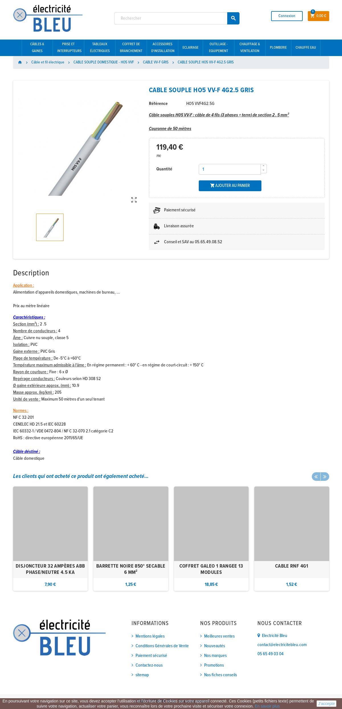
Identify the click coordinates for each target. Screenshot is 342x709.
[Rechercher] (176, 18)
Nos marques (215, 656)
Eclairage (190, 47)
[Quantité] (230, 169)
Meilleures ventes (219, 636)
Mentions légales (150, 636)
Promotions (214, 665)
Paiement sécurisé (151, 656)
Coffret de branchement (131, 47)
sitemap (142, 675)
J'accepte (326, 703)
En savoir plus (267, 706)
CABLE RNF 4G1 (291, 566)
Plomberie (278, 47)
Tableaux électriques (100, 47)
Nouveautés (214, 646)
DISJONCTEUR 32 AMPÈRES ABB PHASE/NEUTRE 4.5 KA (50, 569)
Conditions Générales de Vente (162, 646)
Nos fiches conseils (220, 675)
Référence (158, 104)
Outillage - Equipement (218, 47)
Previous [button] (316, 476)
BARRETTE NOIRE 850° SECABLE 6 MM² (130, 569)
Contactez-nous (149, 665)
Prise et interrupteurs (69, 47)
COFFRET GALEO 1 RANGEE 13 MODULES (211, 569)
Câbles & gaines (37, 47)
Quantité (164, 169)
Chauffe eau (306, 47)
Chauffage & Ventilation (249, 47)
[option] (50, 539)
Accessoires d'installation (163, 47)
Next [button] (325, 476)
